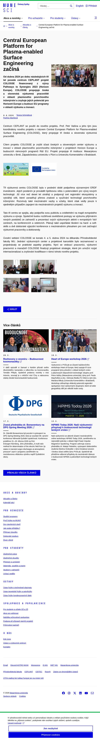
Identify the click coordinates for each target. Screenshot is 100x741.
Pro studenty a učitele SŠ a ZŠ (15, 609)
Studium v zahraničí (11, 570)
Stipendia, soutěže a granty (14, 566)
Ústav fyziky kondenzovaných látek (17, 595)
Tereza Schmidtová (24, 115)
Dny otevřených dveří (11, 524)
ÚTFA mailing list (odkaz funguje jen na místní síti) (23, 678)
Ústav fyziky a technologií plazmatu (17, 588)
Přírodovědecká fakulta (12, 672)
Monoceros (35, 665)
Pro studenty (13, 548)
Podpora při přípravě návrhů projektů (18, 621)
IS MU (45, 665)
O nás (7, 633)
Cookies (22, 696)
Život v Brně (8, 540)
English (80, 6)
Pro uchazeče (13, 510)
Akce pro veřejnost (10, 613)
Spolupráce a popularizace (24, 603)
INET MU (54, 665)
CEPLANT (28, 672)
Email (5, 665)
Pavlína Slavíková (10, 118)
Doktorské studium (10, 536)
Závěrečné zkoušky (11, 558)
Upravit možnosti (16, 725)
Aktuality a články (10, 499)
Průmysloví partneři (11, 625)
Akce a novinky (15, 492)
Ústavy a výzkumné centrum (14, 643)
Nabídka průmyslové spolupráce (16, 617)
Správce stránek (9, 696)
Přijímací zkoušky (10, 532)
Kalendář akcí (8, 503)
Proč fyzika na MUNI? (12, 520)
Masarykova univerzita (69, 665)
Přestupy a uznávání (11, 562)
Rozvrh (48, 672)
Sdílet (12, 309)
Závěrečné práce (10, 554)
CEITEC (39, 672)
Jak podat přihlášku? (11, 528)
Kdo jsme (7, 639)
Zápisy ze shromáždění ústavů (65, 672)
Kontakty (6, 647)
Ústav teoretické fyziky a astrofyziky (17, 591)
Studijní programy (10, 516)
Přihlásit (91, 6)
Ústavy (8, 581)
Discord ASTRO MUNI (19, 665)
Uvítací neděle (9, 574)
